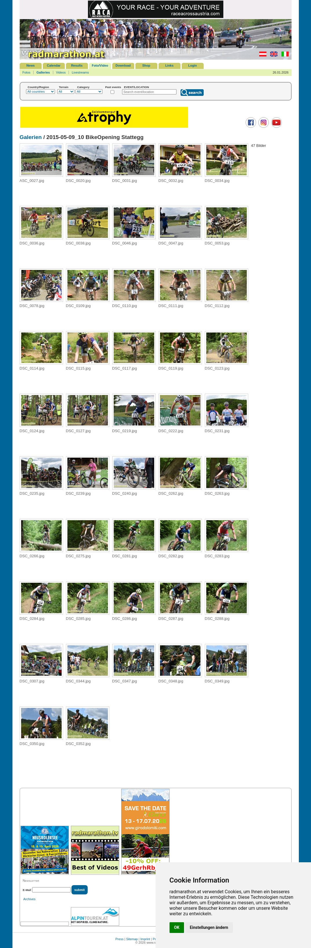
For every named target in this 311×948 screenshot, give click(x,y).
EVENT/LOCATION (136, 87)
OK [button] (177, 927)
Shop (146, 65)
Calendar (53, 65)
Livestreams (80, 72)
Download (123, 65)
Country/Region (38, 87)
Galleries (43, 72)
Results (77, 65)
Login (192, 65)
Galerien (31, 137)
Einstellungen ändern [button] (209, 927)
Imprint (145, 939)
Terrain (64, 87)
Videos (61, 72)
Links (169, 65)
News (30, 65)
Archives (29, 899)
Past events (113, 87)
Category (83, 87)
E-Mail (27, 890)
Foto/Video (100, 65)
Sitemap (132, 939)
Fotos (27, 72)
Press (119, 939)
